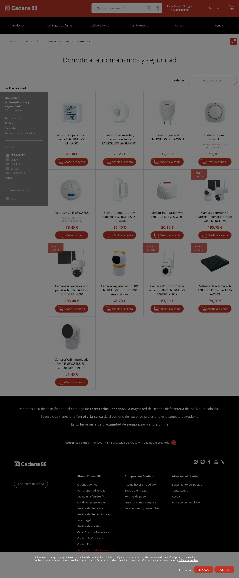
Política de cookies (188, 560)
